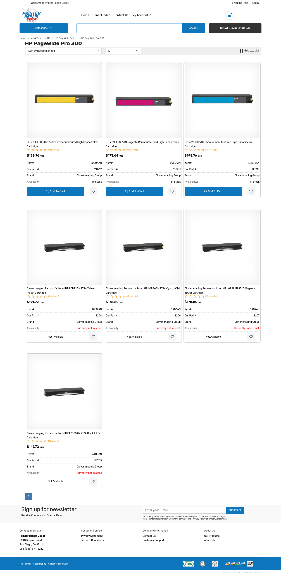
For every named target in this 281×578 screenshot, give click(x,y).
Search (193, 28)
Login (255, 2)
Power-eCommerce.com (247, 572)
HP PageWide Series (66, 38)
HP (48, 38)
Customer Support (153, 540)
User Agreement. (218, 519)
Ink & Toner (36, 38)
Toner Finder (101, 15)
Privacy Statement (92, 535)
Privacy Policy (199, 519)
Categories (44, 28)
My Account (141, 15)
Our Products (212, 535)
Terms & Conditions (92, 540)
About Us (209, 540)
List (254, 50)
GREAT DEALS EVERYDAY (235, 28)
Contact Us (121, 15)
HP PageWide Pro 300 (92, 38)
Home (85, 15)
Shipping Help (240, 2)
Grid (244, 50)
